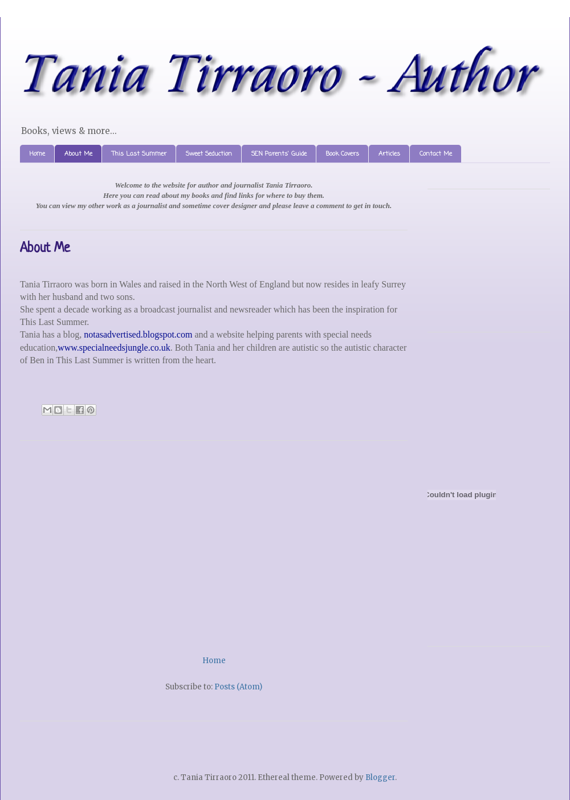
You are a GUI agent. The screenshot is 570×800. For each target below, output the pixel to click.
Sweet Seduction (209, 154)
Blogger (380, 777)
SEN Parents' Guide (279, 154)
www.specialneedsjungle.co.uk (114, 347)
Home (37, 154)
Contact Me (436, 154)
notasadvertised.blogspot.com (138, 334)
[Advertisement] (213, 544)
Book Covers (342, 154)
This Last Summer (139, 154)
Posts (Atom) (238, 687)
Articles (389, 154)
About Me (78, 154)
